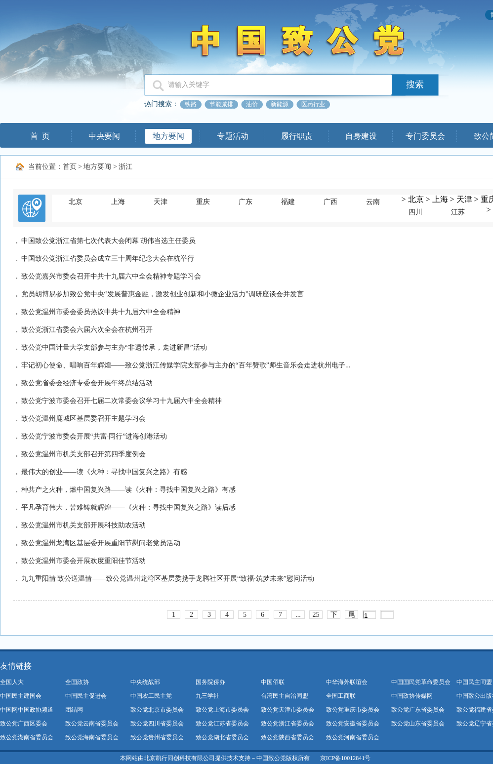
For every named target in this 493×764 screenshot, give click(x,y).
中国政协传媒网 (412, 695)
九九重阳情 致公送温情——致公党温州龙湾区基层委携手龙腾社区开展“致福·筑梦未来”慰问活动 (167, 578)
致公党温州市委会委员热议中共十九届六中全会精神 (100, 312)
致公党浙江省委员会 (287, 723)
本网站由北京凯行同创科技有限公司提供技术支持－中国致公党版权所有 (215, 758)
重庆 (203, 201)
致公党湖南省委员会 (26, 737)
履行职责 (297, 136)
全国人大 (12, 682)
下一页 (333, 615)
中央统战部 (145, 682)
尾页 (351, 615)
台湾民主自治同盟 (284, 695)
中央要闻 (104, 136)
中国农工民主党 (151, 695)
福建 (288, 201)
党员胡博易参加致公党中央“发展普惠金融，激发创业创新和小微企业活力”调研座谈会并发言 (162, 294)
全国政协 (77, 682)
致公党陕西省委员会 (287, 737)
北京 (75, 201)
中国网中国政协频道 (26, 709)
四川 (415, 212)
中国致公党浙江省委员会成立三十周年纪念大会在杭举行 (107, 258)
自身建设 (361, 136)
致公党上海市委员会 (222, 709)
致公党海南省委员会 (92, 737)
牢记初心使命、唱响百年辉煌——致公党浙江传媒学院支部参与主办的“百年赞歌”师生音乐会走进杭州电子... (186, 365)
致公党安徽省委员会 (352, 723)
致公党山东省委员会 (418, 723)
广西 (330, 201)
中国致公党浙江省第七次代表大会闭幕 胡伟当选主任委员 (108, 240)
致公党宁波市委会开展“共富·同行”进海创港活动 (94, 436)
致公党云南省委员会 (92, 723)
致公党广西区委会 (23, 723)
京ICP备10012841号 (345, 758)
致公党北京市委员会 (157, 709)
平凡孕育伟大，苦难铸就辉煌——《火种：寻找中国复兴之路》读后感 (128, 507)
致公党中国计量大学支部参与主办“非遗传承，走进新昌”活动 (114, 347)
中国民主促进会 (86, 695)
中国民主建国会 (20, 695)
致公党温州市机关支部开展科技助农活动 (83, 525)
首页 (70, 166)
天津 (160, 201)
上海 (118, 201)
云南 (373, 201)
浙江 (125, 166)
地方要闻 (168, 136)
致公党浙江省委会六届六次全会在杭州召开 (87, 329)
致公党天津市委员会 (287, 709)
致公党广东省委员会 (418, 709)
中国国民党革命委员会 (421, 682)
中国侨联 (273, 682)
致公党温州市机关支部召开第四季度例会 (83, 454)
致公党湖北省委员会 (222, 737)
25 (316, 614)
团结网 (74, 709)
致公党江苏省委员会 (222, 723)
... (298, 614)
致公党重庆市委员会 (352, 709)
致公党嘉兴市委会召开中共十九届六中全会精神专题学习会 (111, 276)
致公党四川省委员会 (157, 723)
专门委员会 (425, 136)
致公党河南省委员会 (352, 737)
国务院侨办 (210, 682)
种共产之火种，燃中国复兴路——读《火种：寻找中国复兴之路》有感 (128, 489)
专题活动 (232, 136)
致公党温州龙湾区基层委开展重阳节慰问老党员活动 (100, 543)
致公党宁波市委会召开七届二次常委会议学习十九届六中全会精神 (121, 400)
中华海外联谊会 (347, 682)
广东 (245, 201)
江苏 (458, 212)
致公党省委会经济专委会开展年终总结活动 (87, 383)
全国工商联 (341, 695)
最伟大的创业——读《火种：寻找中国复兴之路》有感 (104, 472)
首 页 (40, 136)
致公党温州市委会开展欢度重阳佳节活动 (83, 560)
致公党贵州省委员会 (157, 737)
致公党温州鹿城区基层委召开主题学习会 (83, 418)
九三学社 (207, 695)
